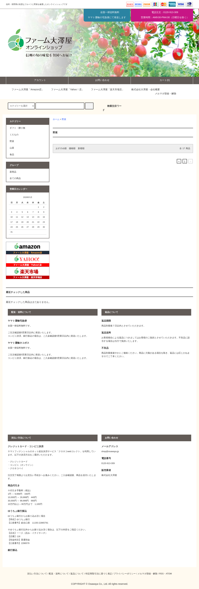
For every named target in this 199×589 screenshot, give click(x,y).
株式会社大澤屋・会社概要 (143, 89)
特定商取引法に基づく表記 (99, 574)
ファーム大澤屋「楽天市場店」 (105, 89)
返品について (77, 574)
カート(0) (162, 80)
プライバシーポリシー (125, 574)
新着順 (81, 148)
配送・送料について (59, 574)
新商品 (13, 172)
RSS (161, 574)
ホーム (56, 119)
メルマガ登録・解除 (165, 93)
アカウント (37, 80)
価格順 (72, 148)
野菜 (64, 119)
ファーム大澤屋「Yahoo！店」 (65, 89)
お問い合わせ (99, 80)
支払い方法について (37, 574)
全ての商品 (15, 178)
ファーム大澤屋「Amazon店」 (25, 89)
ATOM (169, 574)
